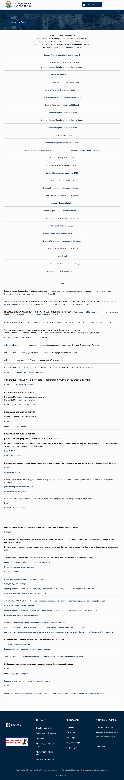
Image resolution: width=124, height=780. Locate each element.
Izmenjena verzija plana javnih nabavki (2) (62, 263)
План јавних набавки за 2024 (62, 180)
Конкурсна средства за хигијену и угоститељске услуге (27, 681)
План (62, 283)
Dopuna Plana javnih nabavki (62, 158)
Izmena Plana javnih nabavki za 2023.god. (62, 218)
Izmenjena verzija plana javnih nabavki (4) (62, 248)
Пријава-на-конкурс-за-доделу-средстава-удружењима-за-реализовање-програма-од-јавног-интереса (47, 627)
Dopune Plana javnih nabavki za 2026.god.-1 (62, 55)
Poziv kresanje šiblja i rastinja (85, 312)
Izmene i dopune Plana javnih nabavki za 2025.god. (62, 120)
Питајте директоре (73, 743)
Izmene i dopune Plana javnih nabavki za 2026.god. (62, 67)
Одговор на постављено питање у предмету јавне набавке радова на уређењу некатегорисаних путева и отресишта (53, 588)
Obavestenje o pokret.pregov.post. (71, 322)
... (106, 746)
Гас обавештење (11, 572)
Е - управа (70, 728)
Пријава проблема (73, 738)
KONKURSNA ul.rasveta (26, 385)
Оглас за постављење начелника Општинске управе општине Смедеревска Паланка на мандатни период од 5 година (54, 693)
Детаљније (100, 746)
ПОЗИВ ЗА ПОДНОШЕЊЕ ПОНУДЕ (19, 606)
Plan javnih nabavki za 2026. (62, 75)
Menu (120, 12)
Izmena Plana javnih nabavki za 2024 (85, 150)
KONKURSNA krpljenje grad (15, 491)
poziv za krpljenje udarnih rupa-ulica (18, 487)
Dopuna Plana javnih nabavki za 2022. (62, 271)
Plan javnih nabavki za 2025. (62, 135)
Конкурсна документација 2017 (17, 673)
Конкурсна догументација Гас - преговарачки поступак (27, 562)
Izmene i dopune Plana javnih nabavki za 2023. (62, 211)
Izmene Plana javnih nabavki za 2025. (62, 112)
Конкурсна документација (15, 426)
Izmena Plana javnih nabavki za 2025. (62, 128)
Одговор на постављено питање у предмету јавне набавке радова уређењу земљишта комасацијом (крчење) (50, 610)
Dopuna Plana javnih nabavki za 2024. (62, 165)
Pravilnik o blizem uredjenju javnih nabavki (62, 196)
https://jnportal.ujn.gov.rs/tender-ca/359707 (64, 47)
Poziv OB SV (9, 451)
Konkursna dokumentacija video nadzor (20, 294)
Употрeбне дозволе (73, 748)
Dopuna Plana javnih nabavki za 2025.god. (62, 82)
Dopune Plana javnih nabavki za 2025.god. (62, 105)
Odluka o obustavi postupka (46, 315)
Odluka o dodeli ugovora (14, 360)
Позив (6, 669)
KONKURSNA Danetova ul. (15, 508)
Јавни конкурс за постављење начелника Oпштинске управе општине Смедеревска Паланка (43, 656)
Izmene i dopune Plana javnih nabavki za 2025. (62, 97)
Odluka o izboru (10, 353)
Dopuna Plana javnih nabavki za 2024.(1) (62, 143)
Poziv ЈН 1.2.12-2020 (48, 337)
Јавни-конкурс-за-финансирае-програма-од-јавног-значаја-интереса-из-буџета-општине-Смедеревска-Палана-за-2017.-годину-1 (58, 632)
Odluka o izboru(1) (11, 345)
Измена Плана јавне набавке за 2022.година (62, 241)
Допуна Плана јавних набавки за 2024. (62, 173)
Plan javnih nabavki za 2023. (62, 226)
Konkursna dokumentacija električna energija (71, 304)
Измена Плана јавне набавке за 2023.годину (62, 188)
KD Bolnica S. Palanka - (14, 456)
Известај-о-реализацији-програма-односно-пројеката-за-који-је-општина (34, 622)
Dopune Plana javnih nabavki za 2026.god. (62, 62)
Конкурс (7, 532)
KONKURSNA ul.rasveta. (14, 472)
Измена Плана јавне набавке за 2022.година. (62, 233)
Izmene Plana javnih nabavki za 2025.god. (62, 90)
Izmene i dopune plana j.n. (62, 203)
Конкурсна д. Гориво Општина (30, 372)
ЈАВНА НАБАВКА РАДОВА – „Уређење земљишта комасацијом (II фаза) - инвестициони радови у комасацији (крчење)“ (54, 601)
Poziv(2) (51, 294)
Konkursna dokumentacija (100, 322)
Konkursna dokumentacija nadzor (17, 337)
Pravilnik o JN (62, 256)
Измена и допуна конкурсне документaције (22, 615)
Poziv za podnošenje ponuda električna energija (23, 304)
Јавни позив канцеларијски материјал (20, 644)
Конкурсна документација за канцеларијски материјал (27, 649)
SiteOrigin (60, 775)
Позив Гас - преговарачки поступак (19, 567)
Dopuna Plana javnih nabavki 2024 (38, 150)
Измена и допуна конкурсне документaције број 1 (25, 593)
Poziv (6, 372)
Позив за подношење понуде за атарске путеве (24, 579)
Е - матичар (70, 733)
